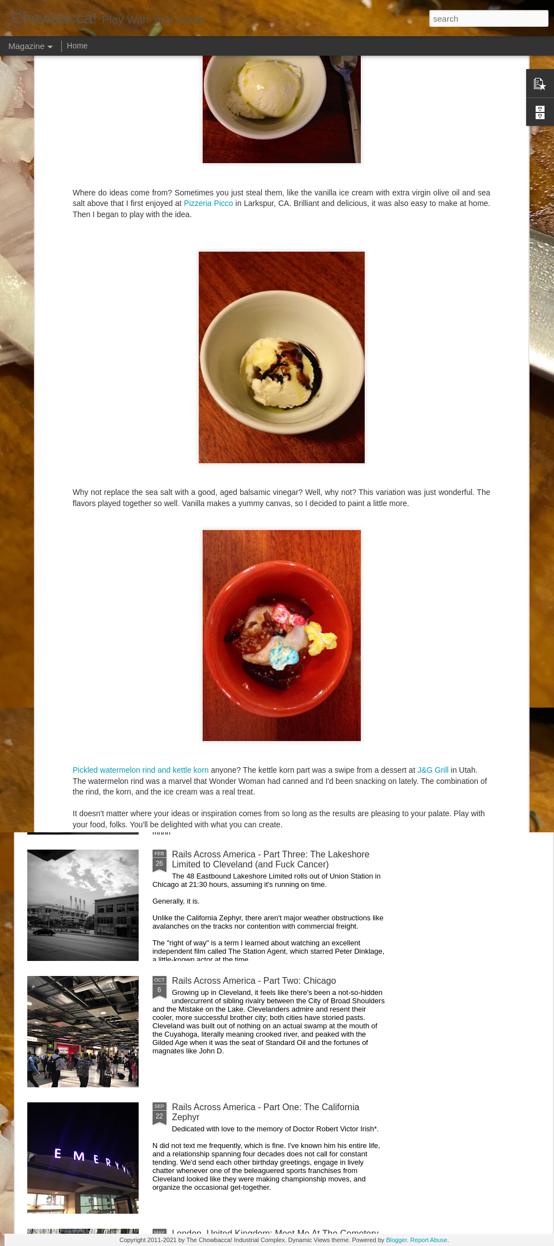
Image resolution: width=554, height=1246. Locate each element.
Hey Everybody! (203, 601)
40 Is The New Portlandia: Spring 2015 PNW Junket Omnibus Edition (346, 522)
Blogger (396, 1240)
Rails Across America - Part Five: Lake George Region (223, 517)
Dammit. (63, 507)
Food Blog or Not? (478, 507)
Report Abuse (429, 1240)
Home (77, 45)
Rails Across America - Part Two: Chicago (254, 980)
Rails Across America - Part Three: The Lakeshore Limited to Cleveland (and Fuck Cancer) (271, 859)
